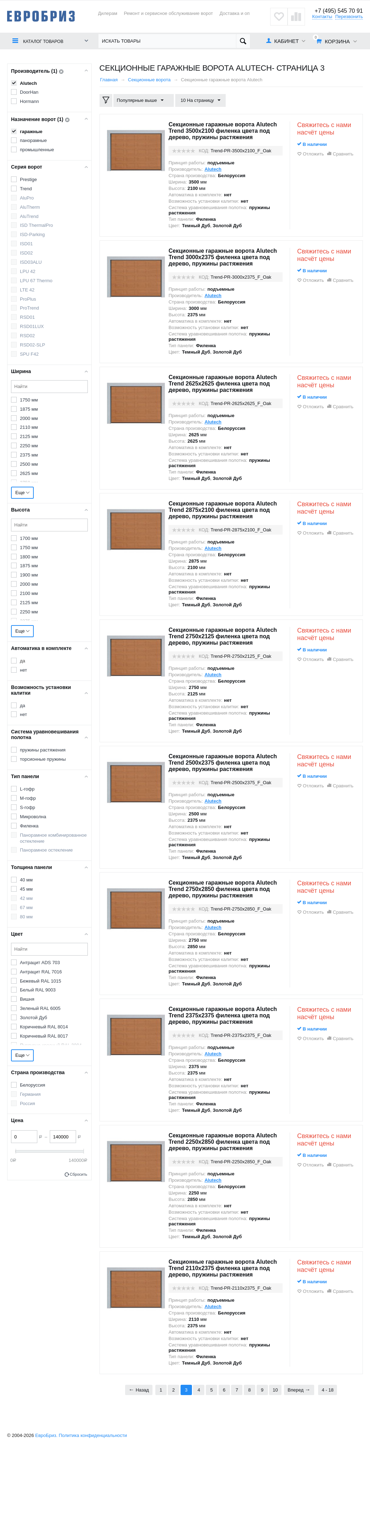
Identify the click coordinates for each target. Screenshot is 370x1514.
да (22, 660)
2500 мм (29, 464)
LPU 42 (27, 271)
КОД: (204, 157)
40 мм (26, 879)
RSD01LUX (32, 326)
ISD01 (26, 243)
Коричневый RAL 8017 (44, 1036)
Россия (27, 1103)
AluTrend (29, 216)
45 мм (26, 889)
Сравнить (343, 154)
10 (275, 1453)
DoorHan (29, 92)
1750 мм (29, 400)
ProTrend (29, 308)
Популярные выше (142, 100)
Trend (26, 188)
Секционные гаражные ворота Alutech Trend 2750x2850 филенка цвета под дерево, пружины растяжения (221, 931)
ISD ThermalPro (36, 225)
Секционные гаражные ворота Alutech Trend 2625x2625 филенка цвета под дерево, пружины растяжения (221, 400)
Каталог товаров (46, 41)
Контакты (322, 16)
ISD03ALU (31, 262)
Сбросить (78, 1174)
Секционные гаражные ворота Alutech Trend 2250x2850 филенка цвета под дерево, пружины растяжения (221, 1196)
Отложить (313, 154)
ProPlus (28, 299)
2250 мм (29, 445)
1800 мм (29, 556)
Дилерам (107, 13)
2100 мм (29, 593)
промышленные (37, 149)
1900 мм (29, 575)
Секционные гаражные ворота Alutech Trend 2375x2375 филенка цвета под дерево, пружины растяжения (221, 1063)
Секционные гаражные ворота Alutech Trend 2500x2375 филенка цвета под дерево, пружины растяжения (221, 798)
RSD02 (27, 335)
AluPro (27, 198)
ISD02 (26, 253)
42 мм (26, 898)
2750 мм (29, 482)
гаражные (31, 131)
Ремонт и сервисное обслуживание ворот (168, 13)
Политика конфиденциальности (93, 1499)
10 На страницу (197, 100)
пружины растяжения (42, 750)
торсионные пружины (43, 759)
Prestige (28, 179)
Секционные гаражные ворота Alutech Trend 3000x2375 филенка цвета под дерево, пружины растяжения (221, 267)
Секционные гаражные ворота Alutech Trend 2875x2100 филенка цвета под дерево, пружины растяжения (221, 532)
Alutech (28, 83)
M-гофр (28, 798)
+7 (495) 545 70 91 (337, 10)
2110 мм (29, 427)
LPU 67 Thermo (36, 280)
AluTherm (30, 207)
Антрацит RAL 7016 (41, 971)
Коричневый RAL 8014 (44, 1026)
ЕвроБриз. (46, 1499)
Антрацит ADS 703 (40, 962)
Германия (30, 1094)
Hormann (29, 101)
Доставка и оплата (239, 13)
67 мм (26, 907)
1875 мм (29, 409)
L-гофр (27, 789)
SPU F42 (29, 354)
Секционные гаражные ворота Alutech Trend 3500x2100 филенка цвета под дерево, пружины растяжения (221, 134)
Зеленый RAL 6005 (40, 1008)
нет (23, 670)
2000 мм (29, 418)
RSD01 (27, 317)
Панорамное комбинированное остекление (53, 838)
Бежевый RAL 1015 (40, 981)
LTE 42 (27, 290)
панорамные (33, 140)
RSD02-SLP (32, 345)
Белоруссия (32, 1085)
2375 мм (29, 455)
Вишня (27, 999)
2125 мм (29, 436)
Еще (22, 492)
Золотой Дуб (33, 1017)
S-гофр (27, 807)
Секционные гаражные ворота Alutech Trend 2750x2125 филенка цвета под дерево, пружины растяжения (221, 665)
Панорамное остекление (46, 850)
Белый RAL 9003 (37, 990)
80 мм (26, 916)
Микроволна (33, 816)
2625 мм (29, 473)
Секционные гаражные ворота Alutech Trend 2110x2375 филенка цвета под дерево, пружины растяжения (221, 1329)
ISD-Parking (32, 234)
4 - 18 (327, 1453)
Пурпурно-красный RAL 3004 (51, 1045)
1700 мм (29, 538)
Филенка (29, 826)
